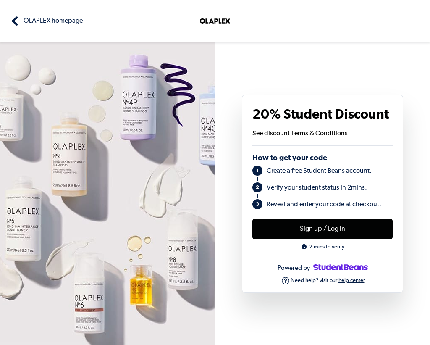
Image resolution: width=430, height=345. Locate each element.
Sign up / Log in (322, 229)
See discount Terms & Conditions (300, 133)
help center (351, 280)
